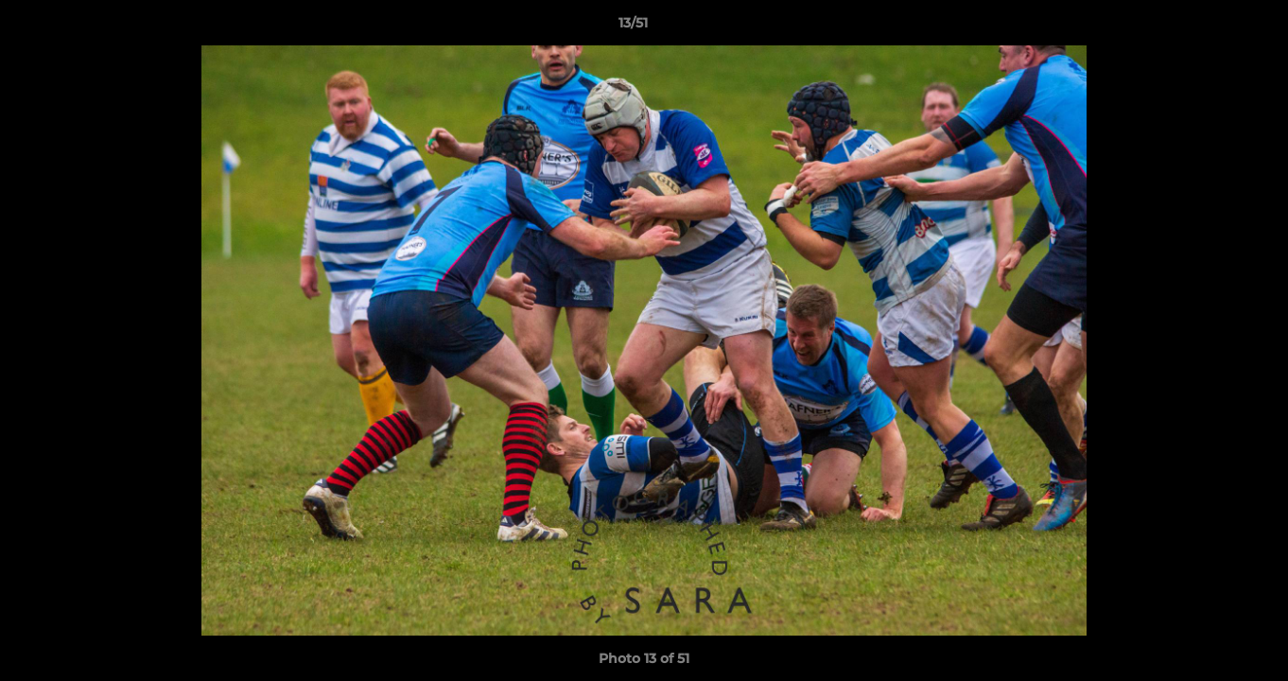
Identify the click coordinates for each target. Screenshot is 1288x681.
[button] (1208, 27)
